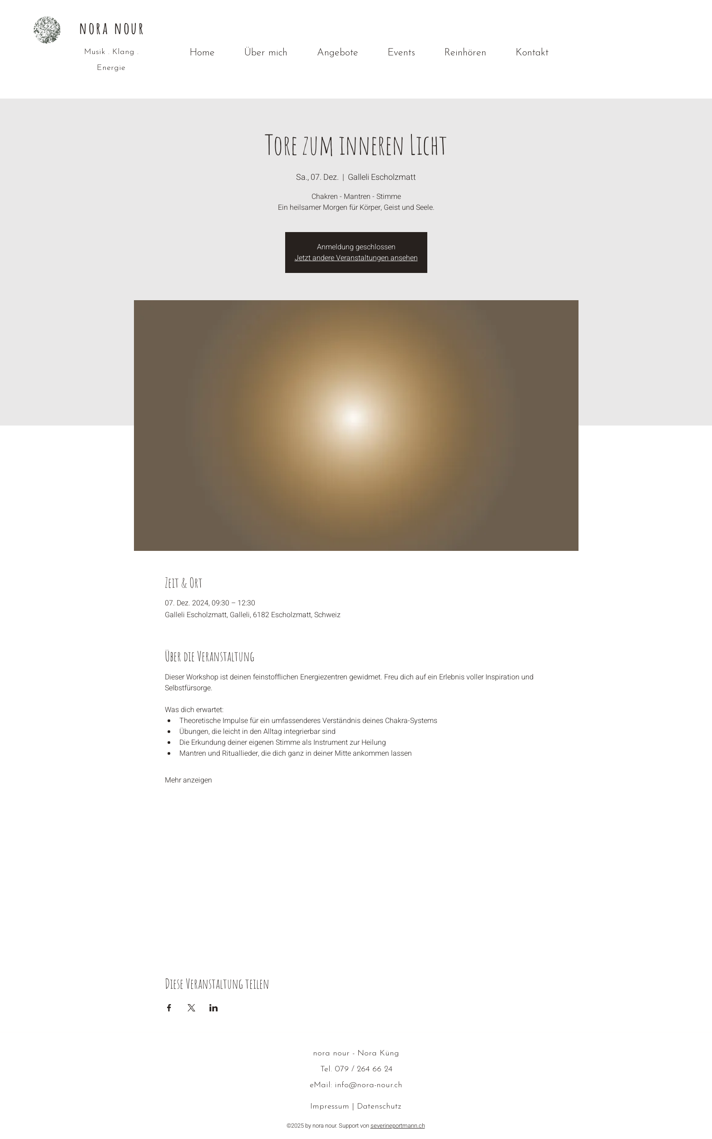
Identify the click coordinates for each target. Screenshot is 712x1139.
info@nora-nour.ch (368, 1085)
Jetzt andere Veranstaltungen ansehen (356, 258)
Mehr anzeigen (188, 780)
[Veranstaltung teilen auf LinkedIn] (213, 1007)
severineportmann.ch (398, 1125)
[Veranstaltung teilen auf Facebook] (169, 1007)
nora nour (112, 27)
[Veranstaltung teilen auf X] (191, 1007)
